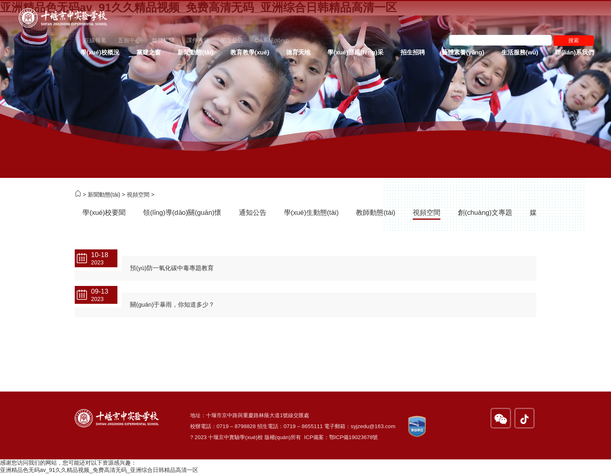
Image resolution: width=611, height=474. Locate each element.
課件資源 (197, 40)
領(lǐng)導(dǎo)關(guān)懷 (182, 212)
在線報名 (95, 40)
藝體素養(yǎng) (463, 52)
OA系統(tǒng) (271, 40)
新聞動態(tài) (195, 52)
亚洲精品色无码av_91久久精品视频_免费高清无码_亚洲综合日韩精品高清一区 (99, 470)
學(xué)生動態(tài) (311, 212)
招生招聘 (413, 52)
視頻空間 (138, 194)
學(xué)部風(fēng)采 (355, 52)
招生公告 (232, 40)
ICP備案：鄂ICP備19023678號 (341, 437)
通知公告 (252, 212)
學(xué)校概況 (99, 52)
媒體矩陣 (163, 40)
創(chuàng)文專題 (485, 212)
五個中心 (129, 40)
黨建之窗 (148, 52)
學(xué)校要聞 (104, 212)
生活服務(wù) (519, 52)
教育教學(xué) (249, 52)
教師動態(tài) (375, 212)
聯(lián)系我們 (574, 52)
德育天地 (298, 52)
